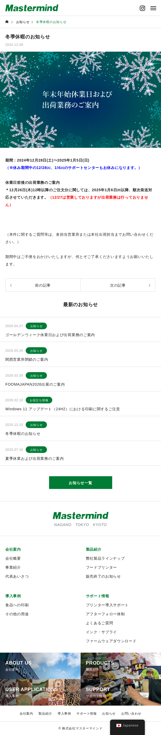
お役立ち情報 (39, 400)
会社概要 (13, 558)
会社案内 (13, 549)
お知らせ (36, 326)
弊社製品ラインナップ (105, 558)
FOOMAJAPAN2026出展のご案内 (35, 384)
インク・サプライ (101, 632)
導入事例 (13, 596)
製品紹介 (94, 549)
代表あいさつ (17, 576)
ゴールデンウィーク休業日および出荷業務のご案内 (50, 335)
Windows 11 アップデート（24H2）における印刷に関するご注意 (62, 409)
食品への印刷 (17, 605)
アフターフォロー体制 (105, 614)
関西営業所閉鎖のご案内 (26, 359)
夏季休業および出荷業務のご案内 (34, 458)
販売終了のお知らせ (103, 576)
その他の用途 (17, 614)
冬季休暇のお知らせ (22, 433)
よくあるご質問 (99, 623)
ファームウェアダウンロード (111, 641)
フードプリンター (101, 567)
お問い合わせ (131, 713)
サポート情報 (97, 596)
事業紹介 (13, 567)
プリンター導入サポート (107, 605)
